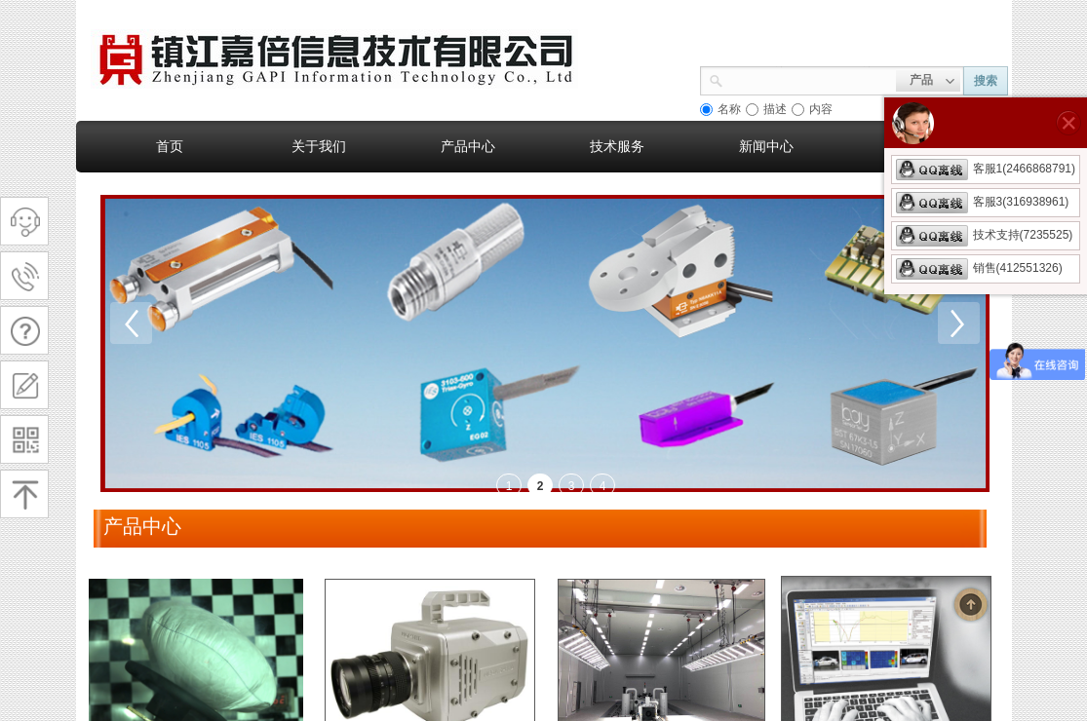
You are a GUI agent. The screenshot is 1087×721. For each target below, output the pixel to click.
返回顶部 (970, 604)
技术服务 (617, 146)
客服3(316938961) (982, 202)
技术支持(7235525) (984, 235)
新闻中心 (766, 146)
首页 (169, 146)
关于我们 (318, 146)
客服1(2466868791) (985, 168)
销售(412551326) (979, 268)
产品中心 (468, 146)
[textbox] (809, 79)
